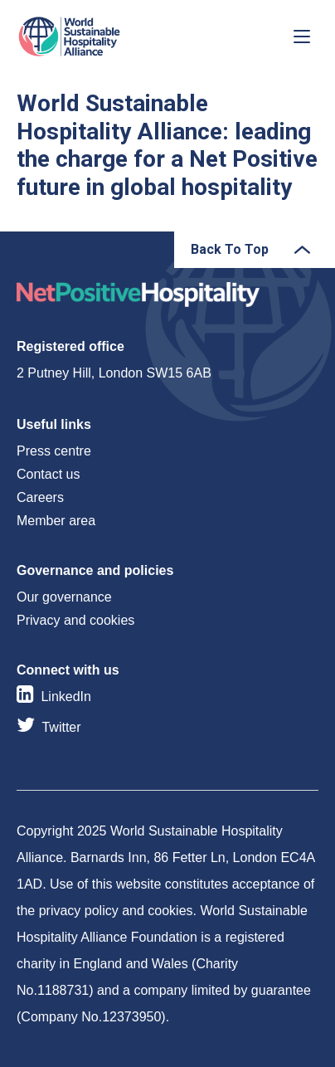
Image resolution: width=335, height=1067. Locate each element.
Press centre (54, 451)
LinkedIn (66, 696)
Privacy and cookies (75, 620)
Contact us (48, 474)
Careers (40, 497)
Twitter (60, 727)
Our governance (64, 597)
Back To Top (230, 249)
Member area (56, 521)
